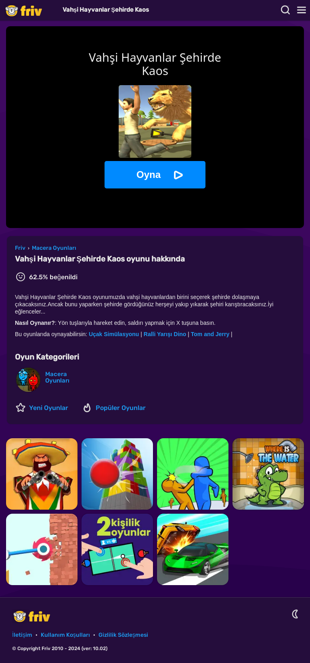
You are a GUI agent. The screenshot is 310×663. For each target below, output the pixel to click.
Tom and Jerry (210, 334)
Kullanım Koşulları (65, 635)
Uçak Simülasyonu (114, 334)
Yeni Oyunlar (48, 408)
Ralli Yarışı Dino (165, 334)
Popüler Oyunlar (121, 408)
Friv (30, 10)
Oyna (148, 174)
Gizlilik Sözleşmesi (123, 635)
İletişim (22, 635)
